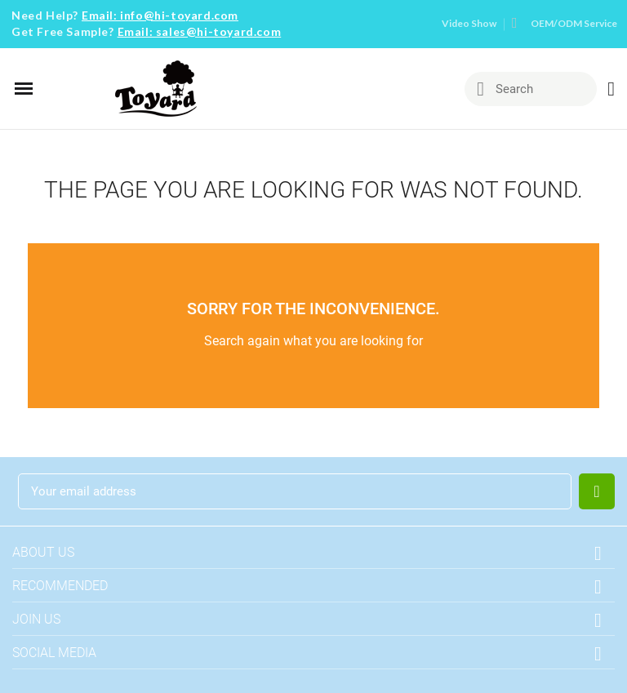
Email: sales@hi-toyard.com (200, 31)
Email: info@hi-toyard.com (160, 15)
